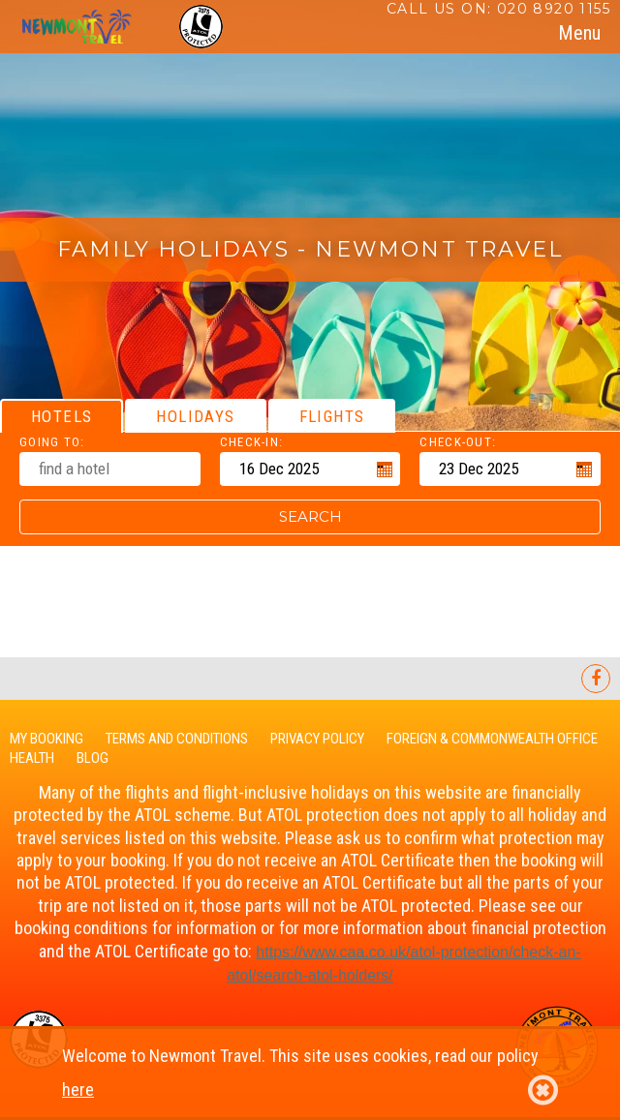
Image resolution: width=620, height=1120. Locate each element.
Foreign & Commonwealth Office (492, 738)
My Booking (46, 738)
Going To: (52, 442)
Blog (92, 758)
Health (32, 758)
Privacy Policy (317, 738)
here (78, 1089)
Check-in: (252, 442)
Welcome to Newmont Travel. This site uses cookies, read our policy (310, 1076)
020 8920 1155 (553, 8)
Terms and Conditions (177, 738)
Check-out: (457, 442)
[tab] (579, 32)
